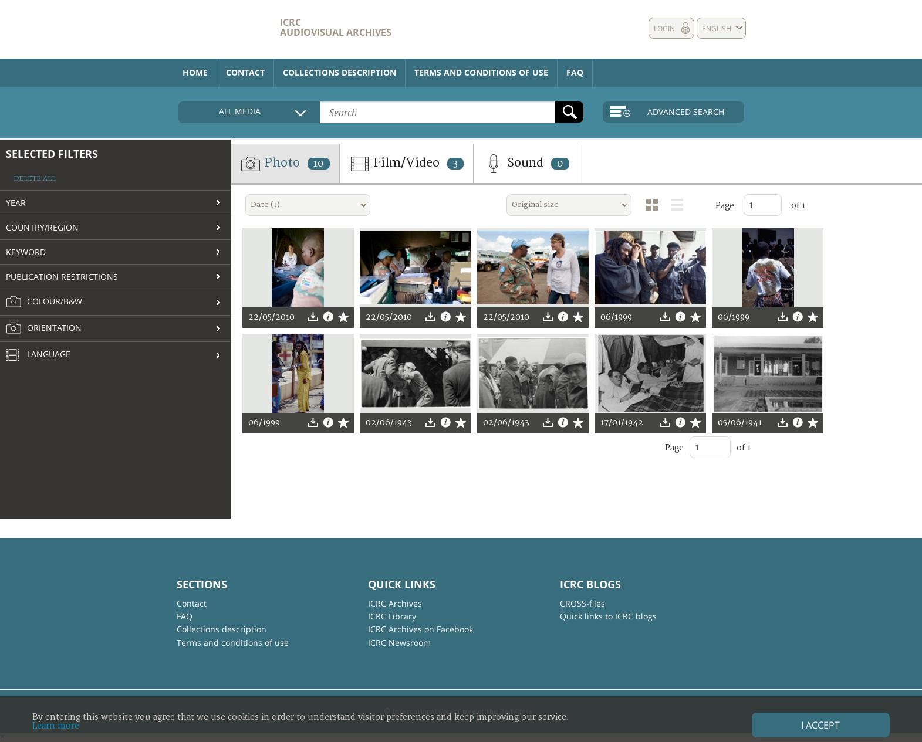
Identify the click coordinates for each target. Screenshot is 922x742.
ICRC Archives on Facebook (420, 629)
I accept (820, 725)
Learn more (55, 726)
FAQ (574, 72)
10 (318, 164)
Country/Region (42, 227)
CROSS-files (582, 603)
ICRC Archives (395, 603)
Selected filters (52, 154)
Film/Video (406, 164)
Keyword (26, 252)
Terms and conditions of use (481, 72)
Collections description (339, 72)
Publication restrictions (62, 276)
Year (16, 202)
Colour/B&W (44, 302)
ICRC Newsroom (399, 642)
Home (195, 72)
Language (38, 355)
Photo (285, 164)
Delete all (34, 178)
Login (664, 28)
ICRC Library (392, 616)
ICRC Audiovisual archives (335, 27)
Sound (526, 164)
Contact (245, 72)
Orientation (44, 328)
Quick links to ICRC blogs (608, 616)
